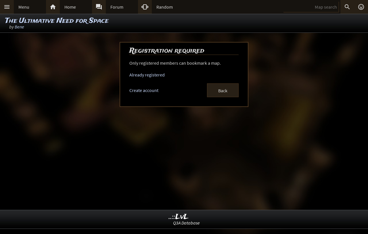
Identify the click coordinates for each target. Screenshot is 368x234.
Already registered (147, 75)
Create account (143, 90)
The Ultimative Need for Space (57, 21)
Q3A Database (186, 223)
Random (164, 7)
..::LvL (178, 217)
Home (70, 7)
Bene (19, 27)
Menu (23, 7)
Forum (116, 7)
